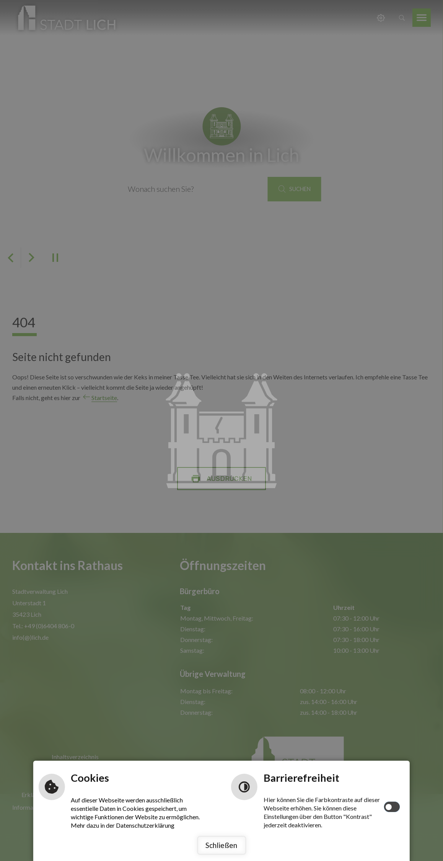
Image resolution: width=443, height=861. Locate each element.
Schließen (221, 845)
